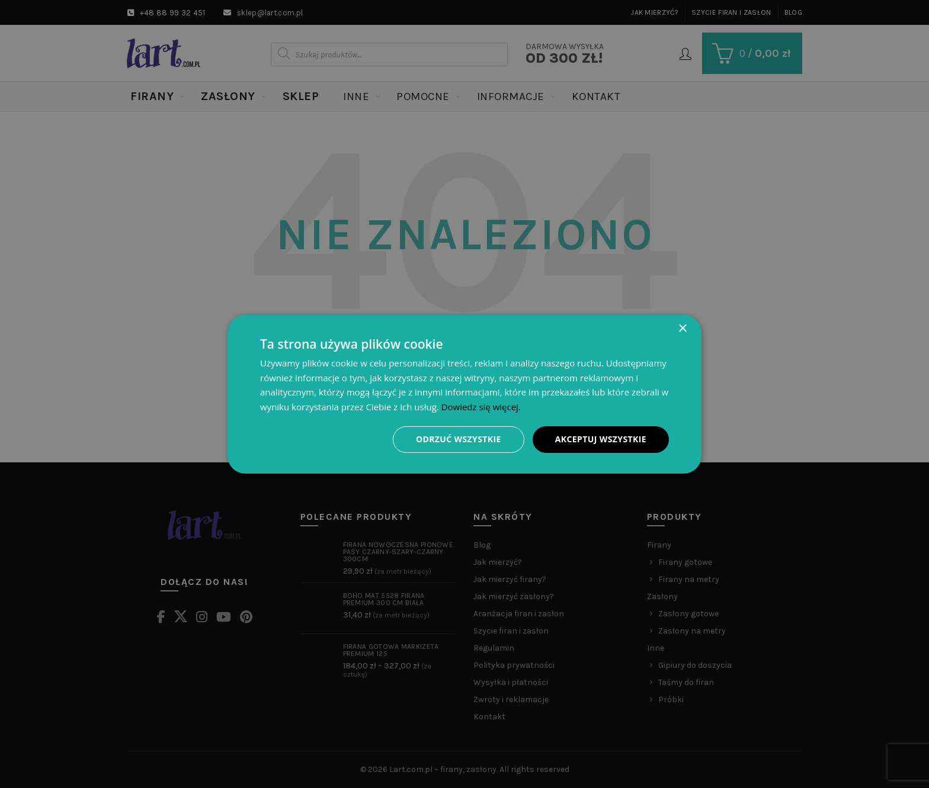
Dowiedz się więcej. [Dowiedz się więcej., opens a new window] (481, 407)
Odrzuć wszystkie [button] (458, 439)
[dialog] (464, 393)
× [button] (682, 328)
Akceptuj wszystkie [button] (600, 439)
